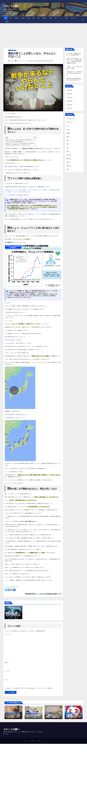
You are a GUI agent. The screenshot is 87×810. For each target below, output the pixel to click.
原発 (56, 18)
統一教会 (17, 18)
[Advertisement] (43, 33)
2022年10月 (70, 97)
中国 (34, 18)
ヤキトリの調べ (11, 6)
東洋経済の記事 (11, 312)
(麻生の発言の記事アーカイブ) (12, 163)
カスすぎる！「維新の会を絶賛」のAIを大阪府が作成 (13, 717)
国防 (67, 18)
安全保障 (38, 60)
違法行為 (69, 165)
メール (7, 671)
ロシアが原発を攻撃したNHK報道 (13, 195)
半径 (31, 60)
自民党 (23, 18)
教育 (39, 18)
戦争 (41, 60)
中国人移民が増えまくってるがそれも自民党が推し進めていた (43, 594)
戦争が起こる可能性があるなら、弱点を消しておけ (18, 145)
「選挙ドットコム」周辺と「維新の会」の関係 (53, 717)
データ (19, 242)
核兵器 (44, 60)
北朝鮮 (68, 133)
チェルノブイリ (20, 60)
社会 (11, 18)
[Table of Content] (35, 137)
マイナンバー (74, 18)
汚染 (47, 60)
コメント (8, 634)
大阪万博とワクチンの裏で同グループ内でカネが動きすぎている (74, 73)
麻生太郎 (51, 60)
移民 (29, 18)
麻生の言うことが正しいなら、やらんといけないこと (32, 55)
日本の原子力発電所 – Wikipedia (13, 340)
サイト (6, 679)
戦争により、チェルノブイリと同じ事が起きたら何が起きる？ (21, 143)
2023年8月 (69, 94)
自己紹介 (7, 21)
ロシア (61, 18)
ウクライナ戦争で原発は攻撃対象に (15, 141)
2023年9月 (69, 90)
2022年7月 (69, 108)
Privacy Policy (32, 740)
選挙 (51, 18)
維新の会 (45, 18)
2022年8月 (69, 104)
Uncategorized (70, 118)
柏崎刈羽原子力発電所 (10, 346)
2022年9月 (69, 101)
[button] (82, 19)
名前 (6, 662)
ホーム (26, 740)
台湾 (34, 60)
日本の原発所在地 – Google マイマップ (15, 417)
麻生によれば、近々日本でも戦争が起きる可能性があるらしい (20, 140)
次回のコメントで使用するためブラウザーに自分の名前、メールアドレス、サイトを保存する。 (30, 688)
